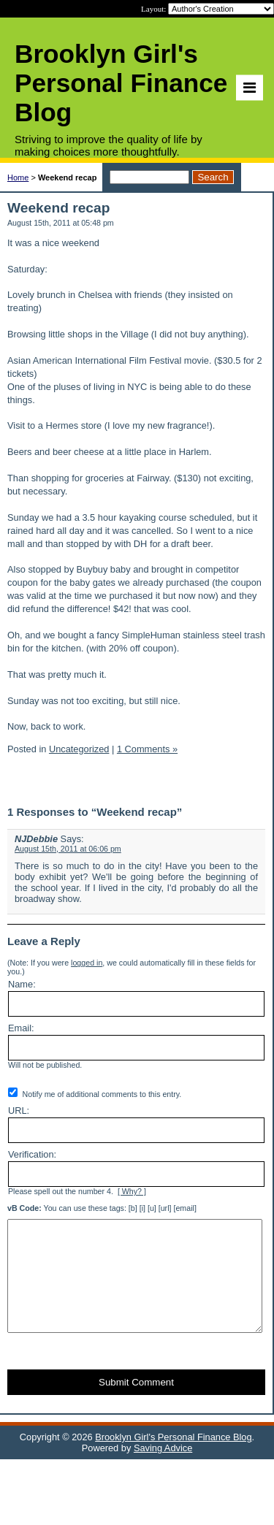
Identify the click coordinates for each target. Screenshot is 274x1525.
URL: (18, 1110)
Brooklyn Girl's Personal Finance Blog (173, 1458)
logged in (86, 962)
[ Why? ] (132, 1191)
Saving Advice (163, 1469)
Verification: (32, 1154)
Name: (22, 984)
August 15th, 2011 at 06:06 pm (68, 848)
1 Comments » (147, 749)
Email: (21, 1028)
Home (17, 177)
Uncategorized (79, 749)
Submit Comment (136, 1404)
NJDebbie (36, 838)
